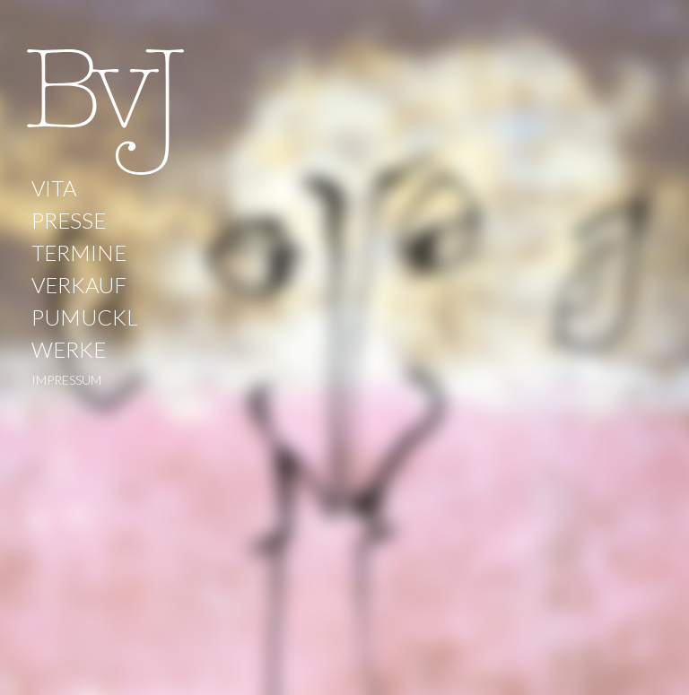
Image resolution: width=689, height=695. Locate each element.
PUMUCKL (84, 317)
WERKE (68, 349)
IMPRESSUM (66, 379)
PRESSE (68, 220)
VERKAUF (78, 285)
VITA (53, 188)
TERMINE (78, 252)
